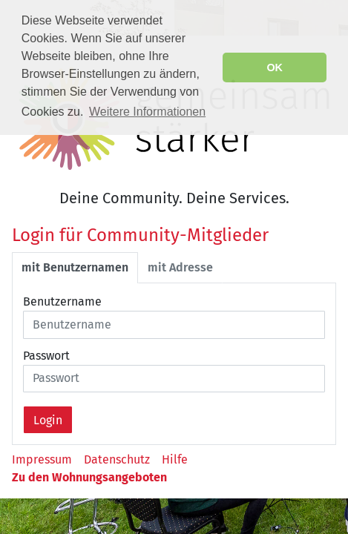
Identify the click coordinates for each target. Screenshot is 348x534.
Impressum (42, 459)
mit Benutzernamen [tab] (75, 268)
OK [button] (274, 67)
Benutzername (62, 301)
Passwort (46, 356)
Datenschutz (117, 459)
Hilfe (175, 459)
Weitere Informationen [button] (147, 111)
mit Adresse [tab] (180, 268)
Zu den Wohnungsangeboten (89, 477)
